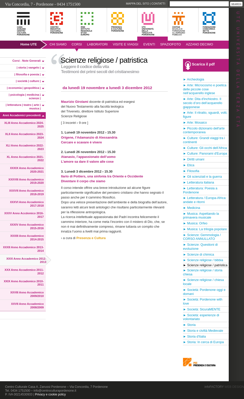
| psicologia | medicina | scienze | (25, 96)
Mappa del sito (137, 3)
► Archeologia (193, 79)
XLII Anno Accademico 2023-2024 (24, 135)
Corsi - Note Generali (26, 60)
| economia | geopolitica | (24, 87)
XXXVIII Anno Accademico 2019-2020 (26, 181)
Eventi (149, 44)
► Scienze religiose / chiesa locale (203, 282)
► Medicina (191, 208)
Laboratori (97, 44)
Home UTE (28, 44)
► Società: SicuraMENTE (201, 309)
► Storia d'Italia (194, 336)
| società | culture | (28, 80)
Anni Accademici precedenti (22, 115)
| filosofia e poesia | (27, 74)
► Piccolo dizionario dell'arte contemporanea (204, 130)
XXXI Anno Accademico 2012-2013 (26, 260)
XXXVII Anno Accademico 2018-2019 (26, 192)
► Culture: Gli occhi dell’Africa (205, 148)
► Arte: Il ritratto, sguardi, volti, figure (205, 115)
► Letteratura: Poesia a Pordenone (200, 190)
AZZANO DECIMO (199, 44)
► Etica (188, 165)
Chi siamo (58, 44)
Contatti (158, 3)
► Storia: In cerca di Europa (203, 342)
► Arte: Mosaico (195, 122)
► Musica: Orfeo (195, 223)
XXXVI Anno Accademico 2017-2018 (27, 204)
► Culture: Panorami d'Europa (205, 153)
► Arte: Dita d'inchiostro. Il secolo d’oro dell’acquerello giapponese (202, 103)
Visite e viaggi (125, 44)
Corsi (77, 44)
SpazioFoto (170, 44)
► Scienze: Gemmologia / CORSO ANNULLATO (202, 237)
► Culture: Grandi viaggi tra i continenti (204, 140)
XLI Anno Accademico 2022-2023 (25, 147)
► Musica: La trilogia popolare (205, 229)
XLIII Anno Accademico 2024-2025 (24, 124)
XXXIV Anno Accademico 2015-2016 (27, 226)
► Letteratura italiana (198, 182)
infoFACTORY (224, 387)
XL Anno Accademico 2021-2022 (25, 158)
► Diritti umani (193, 159)
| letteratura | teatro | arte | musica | (23, 106)
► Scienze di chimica (198, 254)
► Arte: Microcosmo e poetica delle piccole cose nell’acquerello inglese (204, 89)
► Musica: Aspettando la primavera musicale (201, 216)
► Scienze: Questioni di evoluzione (200, 247)
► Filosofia (191, 171)
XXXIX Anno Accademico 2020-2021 (27, 170)
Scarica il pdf (203, 64)
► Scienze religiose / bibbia (203, 260)
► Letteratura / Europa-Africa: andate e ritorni (204, 200)
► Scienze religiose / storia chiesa (202, 272)
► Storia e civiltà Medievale (203, 330)
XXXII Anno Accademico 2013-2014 (23, 249)
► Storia (189, 325)
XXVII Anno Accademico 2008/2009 (27, 305)
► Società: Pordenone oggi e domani (204, 292)
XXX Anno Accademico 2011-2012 (24, 271)
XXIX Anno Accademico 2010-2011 (24, 283)
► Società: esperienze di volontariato (201, 317)
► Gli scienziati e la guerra (202, 176)
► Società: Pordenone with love (202, 301)
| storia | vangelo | (29, 67)
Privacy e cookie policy (50, 394)
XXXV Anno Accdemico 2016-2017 (24, 215)
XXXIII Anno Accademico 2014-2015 (27, 237)
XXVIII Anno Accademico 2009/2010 (27, 294)
